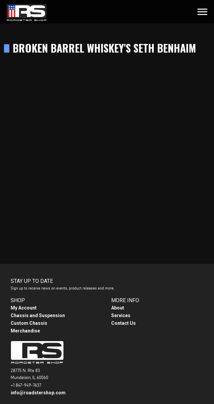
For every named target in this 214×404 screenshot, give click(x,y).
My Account (24, 307)
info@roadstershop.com (38, 392)
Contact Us (123, 323)
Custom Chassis (29, 323)
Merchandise (25, 330)
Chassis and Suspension (38, 315)
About (117, 307)
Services (120, 315)
